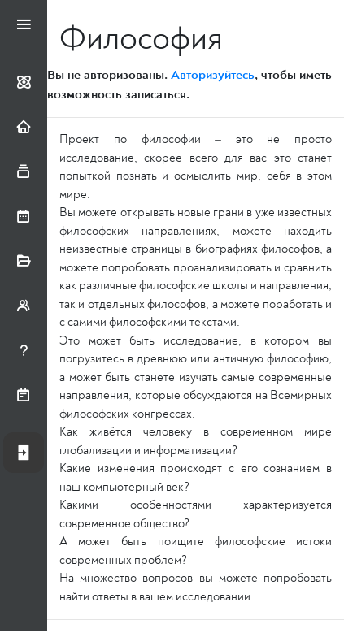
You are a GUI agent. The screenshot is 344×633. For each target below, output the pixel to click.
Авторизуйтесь (213, 75)
